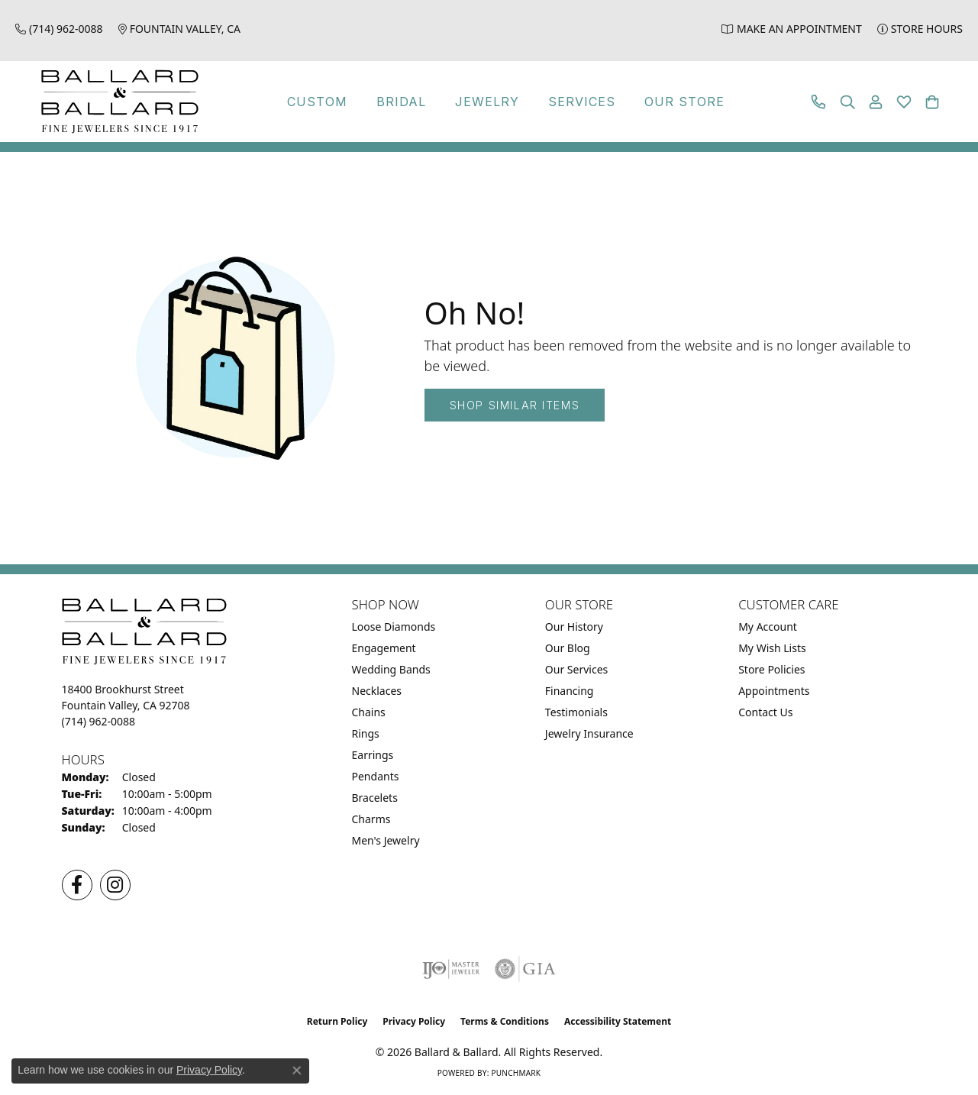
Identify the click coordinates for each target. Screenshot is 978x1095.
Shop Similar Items (515, 405)
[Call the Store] (99, 721)
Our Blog (567, 648)
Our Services (576, 669)
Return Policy (337, 1021)
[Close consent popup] (297, 1070)
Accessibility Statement (617, 1021)
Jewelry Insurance (589, 733)
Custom (317, 101)
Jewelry (487, 101)
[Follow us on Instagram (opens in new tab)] (115, 885)
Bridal (401, 101)
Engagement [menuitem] (384, 648)
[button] (847, 102)
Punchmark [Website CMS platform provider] (516, 1073)
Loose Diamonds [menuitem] (394, 626)
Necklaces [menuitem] (377, 690)
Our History (574, 626)
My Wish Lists (772, 648)
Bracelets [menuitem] (375, 797)
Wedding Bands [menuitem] (391, 669)
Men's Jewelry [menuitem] (386, 840)
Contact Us (765, 712)
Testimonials (576, 712)
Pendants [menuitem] (375, 776)
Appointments (773, 690)
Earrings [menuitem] (373, 755)
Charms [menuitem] (371, 819)
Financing (569, 690)
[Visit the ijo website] (450, 969)
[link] (59, 28)
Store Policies (771, 669)
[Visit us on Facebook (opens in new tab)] (77, 885)
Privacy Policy (413, 1021)
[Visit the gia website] (525, 969)
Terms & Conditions (504, 1021)
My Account (767, 626)
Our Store (684, 101)
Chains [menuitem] (369, 712)
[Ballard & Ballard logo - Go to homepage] (116, 101)
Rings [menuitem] (365, 733)
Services (581, 101)
